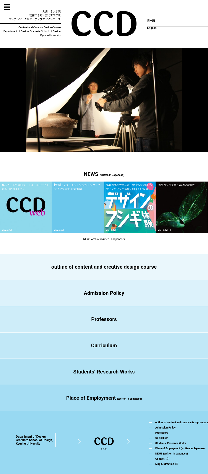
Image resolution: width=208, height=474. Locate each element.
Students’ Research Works (104, 372)
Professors (104, 319)
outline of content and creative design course (104, 267)
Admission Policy (104, 293)
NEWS (171, 453)
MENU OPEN (7, 7)
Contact (159, 458)
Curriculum (104, 346)
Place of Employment (104, 398)
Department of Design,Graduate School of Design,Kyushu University (34, 440)
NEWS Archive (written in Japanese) (104, 239)
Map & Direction (164, 464)
